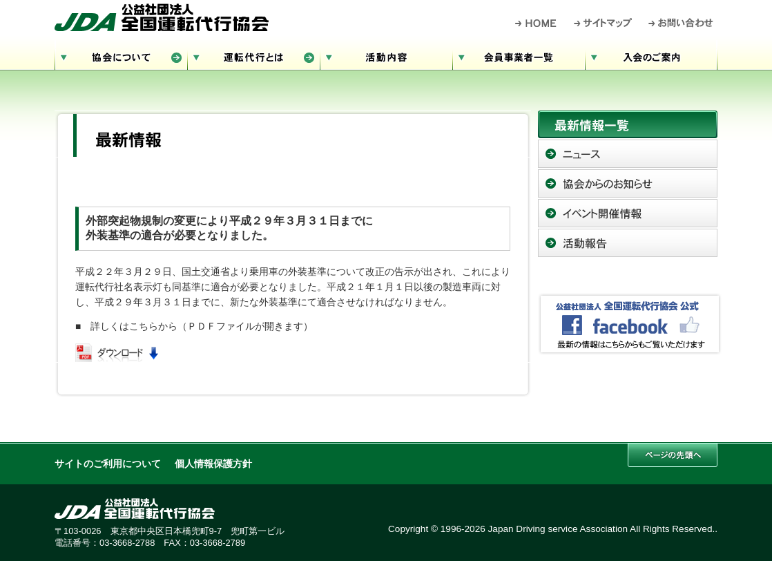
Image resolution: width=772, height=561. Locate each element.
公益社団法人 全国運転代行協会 (162, 17)
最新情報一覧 (627, 124)
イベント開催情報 (627, 213)
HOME (536, 23)
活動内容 (386, 55)
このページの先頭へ (672, 455)
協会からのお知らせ (627, 183)
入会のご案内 (651, 55)
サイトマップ (603, 23)
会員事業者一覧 (518, 55)
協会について (121, 55)
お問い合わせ (681, 23)
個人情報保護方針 (213, 464)
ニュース (627, 154)
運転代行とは (253, 55)
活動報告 (627, 243)
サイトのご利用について (108, 464)
